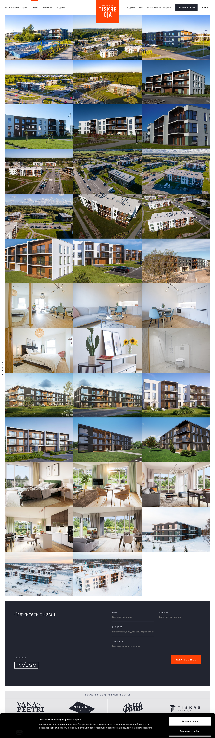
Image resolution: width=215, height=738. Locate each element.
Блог (141, 7)
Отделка (61, 7)
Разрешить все (190, 699)
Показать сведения (182, 732)
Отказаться (190, 718)
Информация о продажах (159, 7)
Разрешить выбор (190, 708)
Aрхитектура (48, 7)
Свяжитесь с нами (186, 7)
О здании (131, 7)
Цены (25, 7)
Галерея (34, 7)
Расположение (12, 7)
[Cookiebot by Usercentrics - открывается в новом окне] (19, 732)
